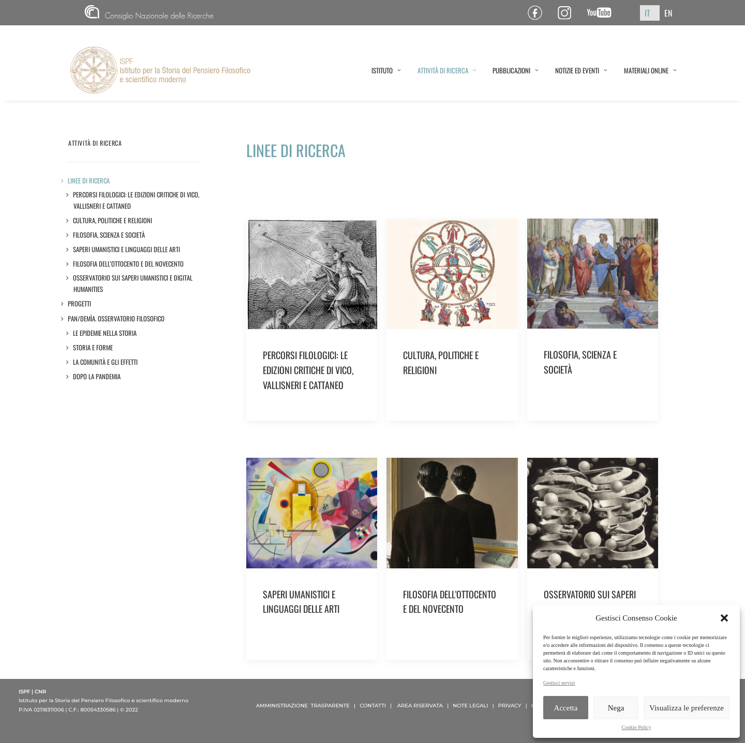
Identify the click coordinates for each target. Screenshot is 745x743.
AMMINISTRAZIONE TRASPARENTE (303, 705)
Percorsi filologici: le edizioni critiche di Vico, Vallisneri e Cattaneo (136, 200)
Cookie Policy (636, 727)
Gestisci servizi (559, 683)
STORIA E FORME (93, 347)
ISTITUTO (386, 70)
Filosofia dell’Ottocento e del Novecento (128, 264)
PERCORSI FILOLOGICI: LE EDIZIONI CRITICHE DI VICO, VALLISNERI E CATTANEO (308, 370)
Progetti (79, 303)
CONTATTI (373, 705)
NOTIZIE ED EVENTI (581, 70)
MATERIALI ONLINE (650, 70)
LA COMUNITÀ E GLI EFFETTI (105, 362)
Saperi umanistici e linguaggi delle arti (126, 249)
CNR (149, 13)
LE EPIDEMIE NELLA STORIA (105, 333)
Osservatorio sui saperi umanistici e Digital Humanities (132, 283)
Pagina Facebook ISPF (539, 13)
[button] (724, 618)
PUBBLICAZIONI (516, 70)
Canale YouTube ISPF (603, 13)
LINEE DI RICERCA (89, 180)
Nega (616, 708)
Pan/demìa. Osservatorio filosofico (116, 318)
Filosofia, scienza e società (109, 235)
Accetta (566, 708)
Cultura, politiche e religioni (112, 220)
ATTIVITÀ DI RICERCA (447, 70)
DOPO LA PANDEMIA (97, 376)
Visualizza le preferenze (686, 708)
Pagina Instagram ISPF (568, 13)
